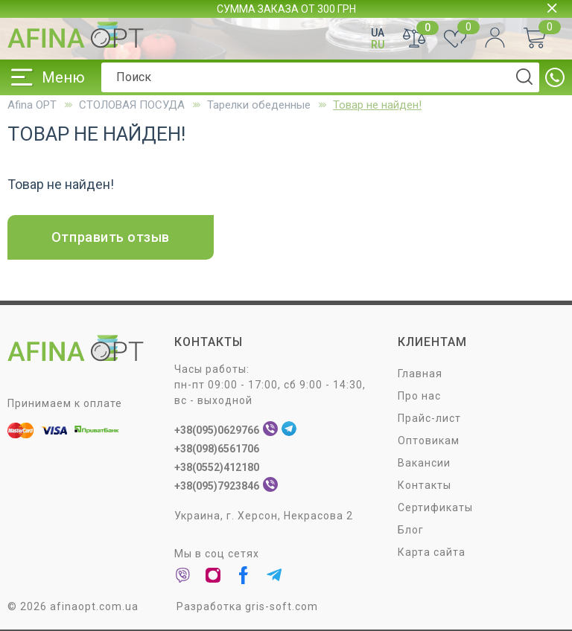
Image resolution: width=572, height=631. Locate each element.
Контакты (424, 485)
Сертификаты (435, 507)
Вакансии (424, 463)
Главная (420, 373)
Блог (411, 530)
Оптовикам (429, 440)
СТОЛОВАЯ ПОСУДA (132, 105)
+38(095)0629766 (216, 430)
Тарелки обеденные (259, 105)
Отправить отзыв (110, 237)
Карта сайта (431, 552)
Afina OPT (32, 105)
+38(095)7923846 (216, 486)
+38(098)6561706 (216, 449)
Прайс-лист (429, 418)
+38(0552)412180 (216, 467)
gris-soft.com (281, 606)
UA (377, 33)
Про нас (419, 396)
